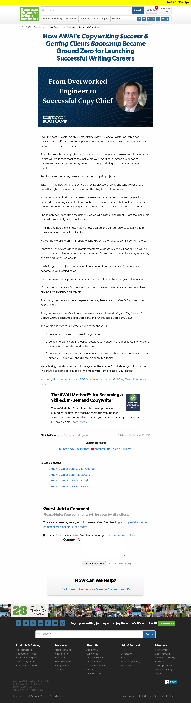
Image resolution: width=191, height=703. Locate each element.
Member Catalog (163, 669)
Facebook (68, 449)
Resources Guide (63, 649)
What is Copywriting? (131, 661)
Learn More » (79, 422)
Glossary (59, 669)
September (40, 27)
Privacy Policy (127, 696)
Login (158, 673)
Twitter (84, 449)
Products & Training (52, 18)
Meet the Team (94, 661)
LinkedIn (116, 449)
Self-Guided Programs (26, 657)
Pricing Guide (61, 657)
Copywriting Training (26, 653)
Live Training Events (25, 661)
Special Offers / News (26, 665)
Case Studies (92, 669)
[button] (152, 10)
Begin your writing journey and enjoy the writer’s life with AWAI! (122, 623)
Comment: (71, 540)
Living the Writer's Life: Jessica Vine (69, 486)
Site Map (148, 696)
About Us (84, 18)
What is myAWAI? (129, 665)
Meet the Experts (94, 657)
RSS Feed (159, 696)
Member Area (162, 649)
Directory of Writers (96, 673)
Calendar (159, 661)
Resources (71, 18)
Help (123, 649)
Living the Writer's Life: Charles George (72, 469)
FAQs (123, 657)
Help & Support (100, 18)
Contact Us (126, 653)
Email (129, 449)
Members (117, 18)
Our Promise (92, 653)
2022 (29, 27)
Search (137, 10)
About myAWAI (162, 653)
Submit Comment (94, 563)
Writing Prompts (62, 665)
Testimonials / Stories (96, 665)
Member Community (165, 657)
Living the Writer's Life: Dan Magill (68, 480)
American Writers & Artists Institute (47, 696)
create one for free (123, 535)
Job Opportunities (164, 665)
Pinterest (99, 449)
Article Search (61, 653)
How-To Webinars (63, 661)
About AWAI (92, 649)
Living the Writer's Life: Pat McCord (69, 475)
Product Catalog (24, 649)
